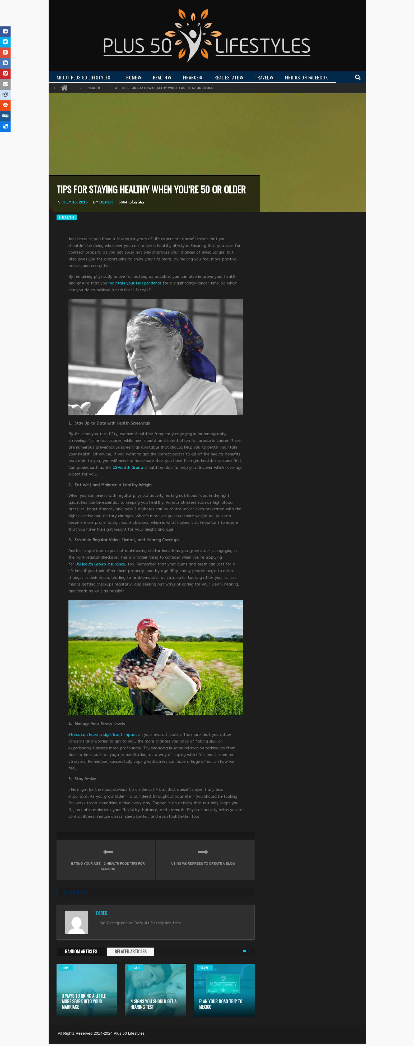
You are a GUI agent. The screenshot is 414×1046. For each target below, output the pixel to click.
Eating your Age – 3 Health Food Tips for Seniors (108, 858)
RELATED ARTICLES (131, 951)
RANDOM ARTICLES (81, 951)
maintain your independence (135, 283)
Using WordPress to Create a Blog (203, 856)
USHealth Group (128, 467)
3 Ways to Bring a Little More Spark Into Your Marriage (83, 1001)
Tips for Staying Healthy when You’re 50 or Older (168, 87)
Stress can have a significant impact (102, 734)
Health (93, 87)
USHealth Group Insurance (100, 564)
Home (66, 968)
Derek (106, 202)
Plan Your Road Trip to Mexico (220, 1004)
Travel (204, 968)
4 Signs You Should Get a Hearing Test (153, 1004)
